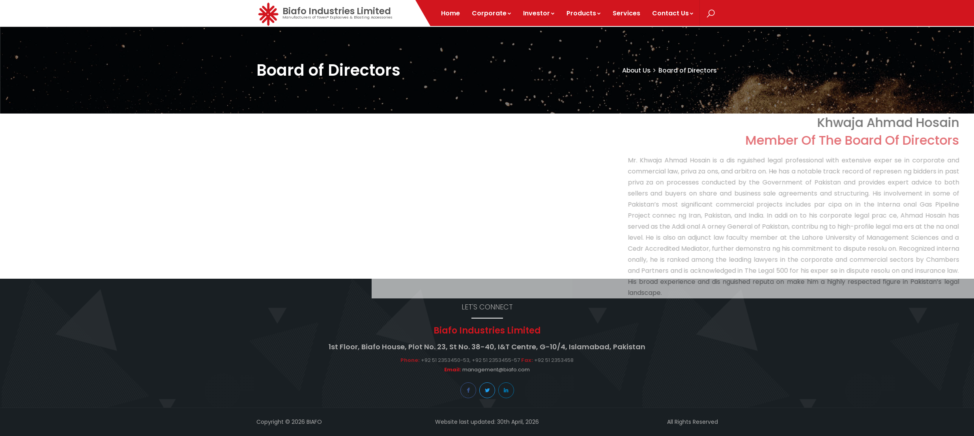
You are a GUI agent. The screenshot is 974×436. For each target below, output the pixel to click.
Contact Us (673, 13)
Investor (539, 13)
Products (584, 13)
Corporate (492, 13)
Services (627, 13)
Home (450, 13)
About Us (636, 70)
